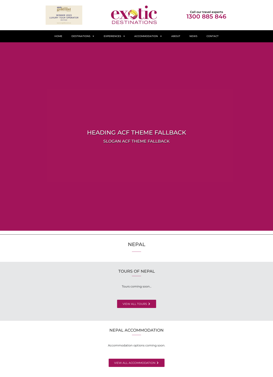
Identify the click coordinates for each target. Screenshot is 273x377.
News (193, 36)
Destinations (83, 36)
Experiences (114, 36)
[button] (136, 304)
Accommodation (148, 36)
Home (58, 36)
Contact (212, 36)
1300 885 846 (206, 16)
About (175, 36)
